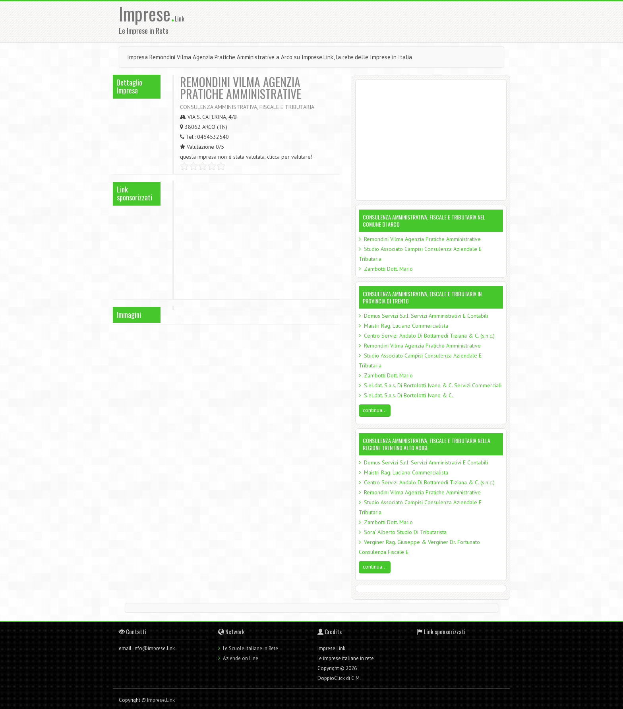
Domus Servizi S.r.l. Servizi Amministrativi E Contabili (426, 315)
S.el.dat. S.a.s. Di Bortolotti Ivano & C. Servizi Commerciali (432, 385)
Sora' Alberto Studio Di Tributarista (405, 532)
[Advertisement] (362, 21)
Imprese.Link (161, 700)
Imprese (147, 13)
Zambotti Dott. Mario (388, 268)
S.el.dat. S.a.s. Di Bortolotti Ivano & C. (408, 395)
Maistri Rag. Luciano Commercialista (406, 325)
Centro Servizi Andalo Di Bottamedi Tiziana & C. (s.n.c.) (429, 335)
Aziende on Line (240, 658)
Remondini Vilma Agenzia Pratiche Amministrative (422, 239)
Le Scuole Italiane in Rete (250, 648)
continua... (375, 410)
